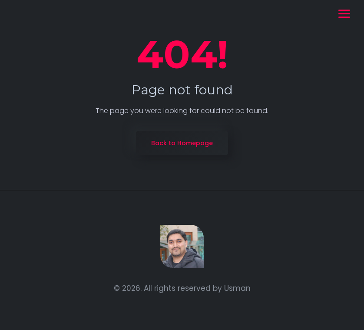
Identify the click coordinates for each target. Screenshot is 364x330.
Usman (237, 288)
